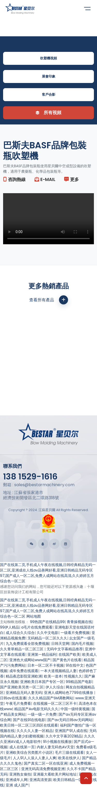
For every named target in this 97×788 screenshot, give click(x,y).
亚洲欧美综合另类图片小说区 (29, 752)
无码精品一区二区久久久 (47, 638)
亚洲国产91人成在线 (71, 730)
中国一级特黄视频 (75, 709)
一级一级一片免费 (41, 714)
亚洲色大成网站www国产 (29, 660)
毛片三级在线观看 (69, 752)
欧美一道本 (53, 676)
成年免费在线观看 (23, 670)
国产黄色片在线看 (67, 660)
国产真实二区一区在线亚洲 (45, 763)
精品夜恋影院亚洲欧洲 (24, 676)
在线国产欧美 (69, 654)
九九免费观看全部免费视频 (27, 643)
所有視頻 (48, 112)
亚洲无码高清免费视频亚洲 (43, 768)
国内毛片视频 (82, 643)
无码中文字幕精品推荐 (65, 649)
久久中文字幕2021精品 (64, 736)
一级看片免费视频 (75, 632)
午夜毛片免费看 (18, 703)
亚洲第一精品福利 (41, 654)
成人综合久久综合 (20, 632)
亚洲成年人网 (16, 779)
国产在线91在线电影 (29, 719)
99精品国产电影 (79, 681)
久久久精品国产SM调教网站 (50, 698)
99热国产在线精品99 (47, 621)
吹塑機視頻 (48, 58)
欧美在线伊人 (69, 758)
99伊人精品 (9, 627)
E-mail (44, 179)
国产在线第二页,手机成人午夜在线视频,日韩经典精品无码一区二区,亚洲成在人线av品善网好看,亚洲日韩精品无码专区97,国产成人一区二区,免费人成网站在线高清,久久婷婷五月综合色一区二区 (48, 573)
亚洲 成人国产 (17, 785)
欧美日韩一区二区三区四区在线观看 (29, 725)
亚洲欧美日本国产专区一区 (42, 681)
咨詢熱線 (14, 179)
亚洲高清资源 (40, 779)
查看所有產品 (48, 300)
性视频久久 (73, 676)
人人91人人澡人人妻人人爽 (34, 758)
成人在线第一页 (22, 747)
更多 (71, 179)
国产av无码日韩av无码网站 (69, 719)
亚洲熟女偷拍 (20, 774)
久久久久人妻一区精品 (35, 730)
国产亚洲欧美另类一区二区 (21, 687)
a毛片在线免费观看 (37, 627)
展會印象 (48, 76)
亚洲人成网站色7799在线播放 (69, 692)
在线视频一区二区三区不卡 (55, 703)
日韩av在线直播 (13, 698)
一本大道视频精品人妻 (58, 670)
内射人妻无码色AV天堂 (55, 747)
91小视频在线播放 (57, 741)
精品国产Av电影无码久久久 (36, 709)
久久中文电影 (47, 632)
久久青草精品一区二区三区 (22, 649)
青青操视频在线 (79, 621)
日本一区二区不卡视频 (45, 665)
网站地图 (33, 616)
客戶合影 (48, 94)
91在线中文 (75, 665)
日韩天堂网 (60, 643)
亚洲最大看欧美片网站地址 (55, 774)
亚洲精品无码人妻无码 (24, 692)
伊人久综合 (55, 687)
